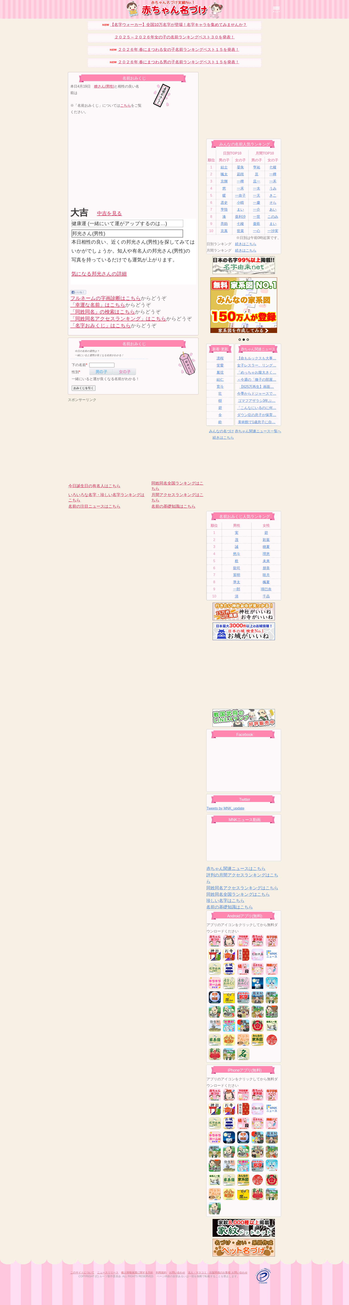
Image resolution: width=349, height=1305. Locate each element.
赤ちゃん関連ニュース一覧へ (258, 431)
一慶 (256, 202)
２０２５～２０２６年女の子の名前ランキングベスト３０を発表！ (174, 37)
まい (240, 209)
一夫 (256, 188)
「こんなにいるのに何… (256, 408)
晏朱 (240, 167)
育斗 (220, 387)
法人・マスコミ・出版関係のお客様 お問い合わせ (217, 1272)
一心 (256, 231)
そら (272, 202)
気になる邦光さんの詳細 (99, 274)
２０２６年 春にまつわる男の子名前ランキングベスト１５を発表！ (178, 62)
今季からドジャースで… (256, 393)
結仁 (220, 379)
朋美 (266, 568)
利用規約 (161, 1272)
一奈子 (240, 195)
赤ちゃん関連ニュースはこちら (236, 868)
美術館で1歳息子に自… (257, 422)
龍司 (236, 568)
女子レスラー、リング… (256, 365)
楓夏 (266, 582)
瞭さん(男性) (104, 86)
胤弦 (220, 372)
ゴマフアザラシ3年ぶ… (257, 401)
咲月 (266, 575)
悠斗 (236, 554)
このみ (273, 217)
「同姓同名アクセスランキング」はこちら (118, 318)
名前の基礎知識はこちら (173, 506)
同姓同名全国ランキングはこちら (238, 894)
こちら (125, 105)
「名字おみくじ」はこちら (100, 325)
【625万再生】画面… (256, 387)
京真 (224, 231)
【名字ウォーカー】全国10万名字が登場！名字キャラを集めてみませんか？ (178, 24)
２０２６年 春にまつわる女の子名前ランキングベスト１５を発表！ (178, 49)
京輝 (224, 181)
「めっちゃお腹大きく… (256, 372)
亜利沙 (240, 217)
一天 (256, 195)
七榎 (272, 167)
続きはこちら (245, 244)
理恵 (266, 554)
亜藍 (256, 224)
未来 (266, 561)
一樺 (272, 174)
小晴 (240, 202)
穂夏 (266, 547)
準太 (236, 582)
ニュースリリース (107, 1272)
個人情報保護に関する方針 (137, 1272)
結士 (224, 167)
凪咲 (240, 174)
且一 (256, 181)
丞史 (224, 202)
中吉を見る (109, 213)
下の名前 (79, 365)
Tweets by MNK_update (225, 808)
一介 (256, 209)
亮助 (224, 224)
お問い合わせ (177, 1272)
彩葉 (266, 540)
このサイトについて (82, 1272)
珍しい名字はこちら (225, 900)
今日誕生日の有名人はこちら (94, 486)
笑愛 (220, 365)
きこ (272, 195)
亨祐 (256, 167)
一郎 (236, 589)
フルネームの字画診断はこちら (105, 298)
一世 (256, 217)
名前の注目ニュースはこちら (94, 506)
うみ (272, 188)
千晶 (266, 596)
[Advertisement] (107, 160)
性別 (75, 372)
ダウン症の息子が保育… (256, 415)
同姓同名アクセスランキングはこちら (242, 888)
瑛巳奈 (266, 589)
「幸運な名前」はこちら (97, 305)
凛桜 (220, 358)
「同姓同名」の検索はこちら (102, 312)
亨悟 (224, 209)
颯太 (224, 174)
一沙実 (273, 231)
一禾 (272, 181)
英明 (236, 575)
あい (272, 209)
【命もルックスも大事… (256, 358)
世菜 (240, 231)
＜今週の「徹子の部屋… (256, 379)
